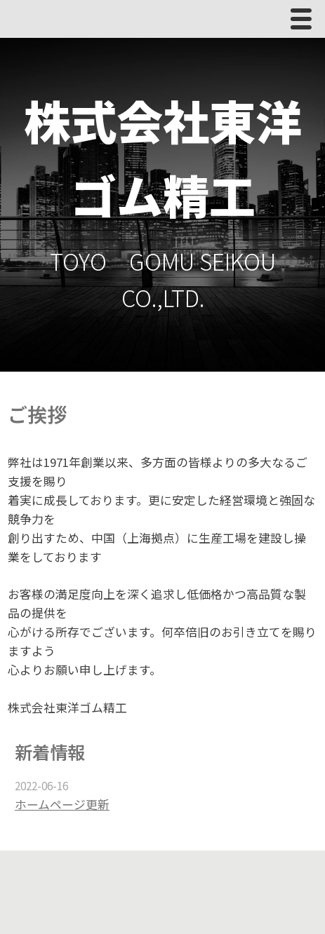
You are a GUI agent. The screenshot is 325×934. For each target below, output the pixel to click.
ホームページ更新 (62, 804)
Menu (305, 22)
